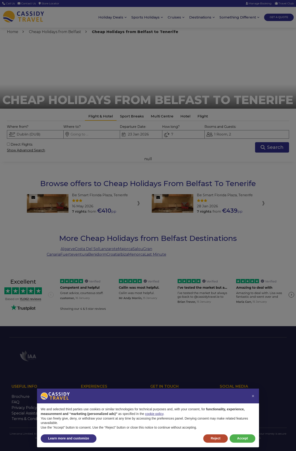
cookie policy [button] (154, 414)
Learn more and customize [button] (68, 438)
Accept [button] (242, 438)
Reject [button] (215, 438)
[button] (253, 396)
